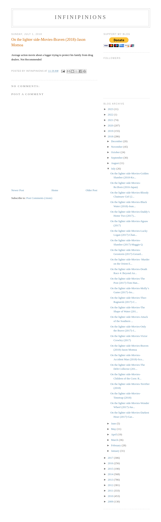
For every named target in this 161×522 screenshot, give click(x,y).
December (117, 141)
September (117, 157)
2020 (111, 125)
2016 (111, 463)
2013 (111, 479)
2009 (111, 501)
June (114, 423)
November (117, 146)
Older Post (91, 190)
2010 (111, 496)
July (113, 168)
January (115, 450)
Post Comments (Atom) (39, 198)
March (115, 439)
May (114, 429)
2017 (111, 457)
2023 (111, 109)
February (116, 445)
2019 (111, 130)
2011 (111, 490)
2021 (111, 120)
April (114, 434)
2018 (111, 136)
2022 (111, 114)
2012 (111, 485)
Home (55, 190)
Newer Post (17, 190)
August (115, 163)
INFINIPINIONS (81, 17)
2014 (111, 474)
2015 (111, 468)
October (116, 152)
